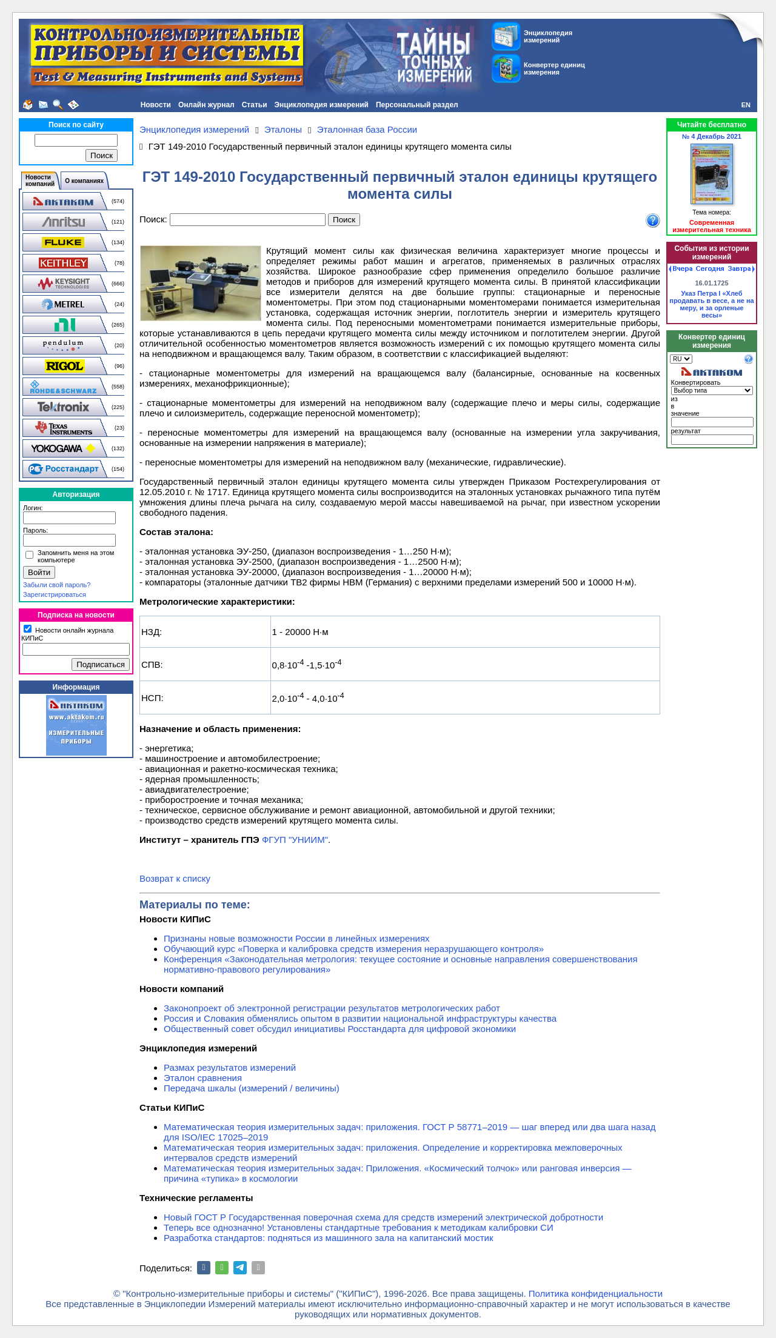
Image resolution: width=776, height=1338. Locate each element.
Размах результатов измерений (230, 1067)
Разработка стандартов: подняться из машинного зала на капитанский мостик (328, 1238)
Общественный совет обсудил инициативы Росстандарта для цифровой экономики (340, 1028)
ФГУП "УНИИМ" (295, 839)
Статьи (254, 105)
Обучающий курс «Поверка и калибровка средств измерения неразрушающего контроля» (354, 949)
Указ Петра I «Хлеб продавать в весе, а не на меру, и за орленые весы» (711, 304)
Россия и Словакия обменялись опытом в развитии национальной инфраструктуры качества (360, 1018)
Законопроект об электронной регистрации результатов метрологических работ (332, 1008)
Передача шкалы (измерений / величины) (252, 1088)
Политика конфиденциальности (596, 1293)
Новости (156, 105)
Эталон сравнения (203, 1078)
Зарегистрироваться (54, 594)
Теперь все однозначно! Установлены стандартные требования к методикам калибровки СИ (359, 1227)
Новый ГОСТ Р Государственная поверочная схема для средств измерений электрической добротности (383, 1217)
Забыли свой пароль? (56, 584)
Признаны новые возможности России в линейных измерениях (297, 938)
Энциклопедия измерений (322, 105)
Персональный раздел (417, 105)
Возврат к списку (174, 878)
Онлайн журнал (206, 105)
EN (746, 104)
